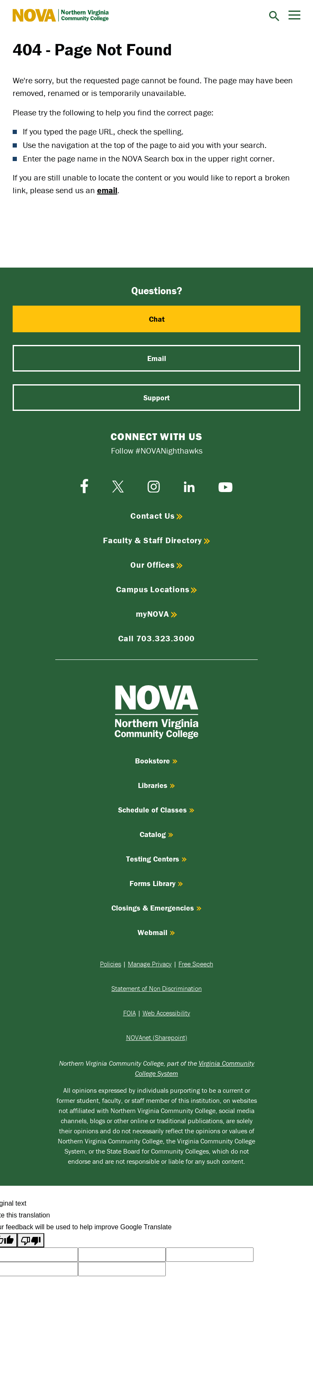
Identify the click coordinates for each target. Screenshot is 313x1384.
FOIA (129, 1013)
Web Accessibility (166, 1013)
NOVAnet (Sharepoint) (156, 1037)
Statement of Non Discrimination (156, 988)
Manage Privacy (150, 964)
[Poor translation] (30, 1240)
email (107, 190)
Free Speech (195, 964)
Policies (110, 964)
